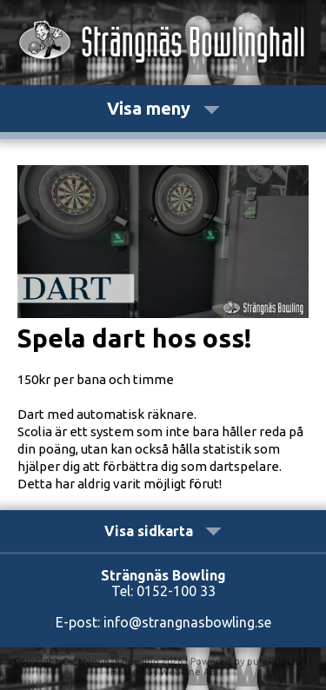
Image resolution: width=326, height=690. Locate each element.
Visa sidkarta (163, 531)
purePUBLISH (277, 661)
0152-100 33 (176, 591)
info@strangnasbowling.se (187, 622)
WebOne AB (188, 672)
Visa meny (163, 108)
